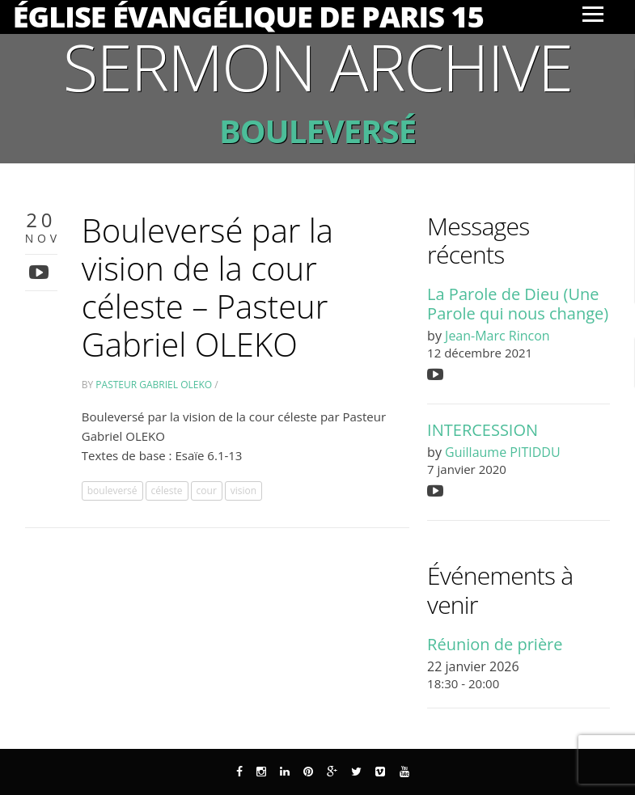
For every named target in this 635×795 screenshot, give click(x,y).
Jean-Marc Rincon (497, 336)
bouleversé (112, 490)
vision (243, 490)
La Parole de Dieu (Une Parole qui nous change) (517, 303)
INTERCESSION (482, 430)
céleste (167, 490)
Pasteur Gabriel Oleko (153, 384)
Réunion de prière (494, 644)
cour (207, 490)
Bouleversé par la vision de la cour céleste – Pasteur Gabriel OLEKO (207, 287)
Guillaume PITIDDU (502, 452)
